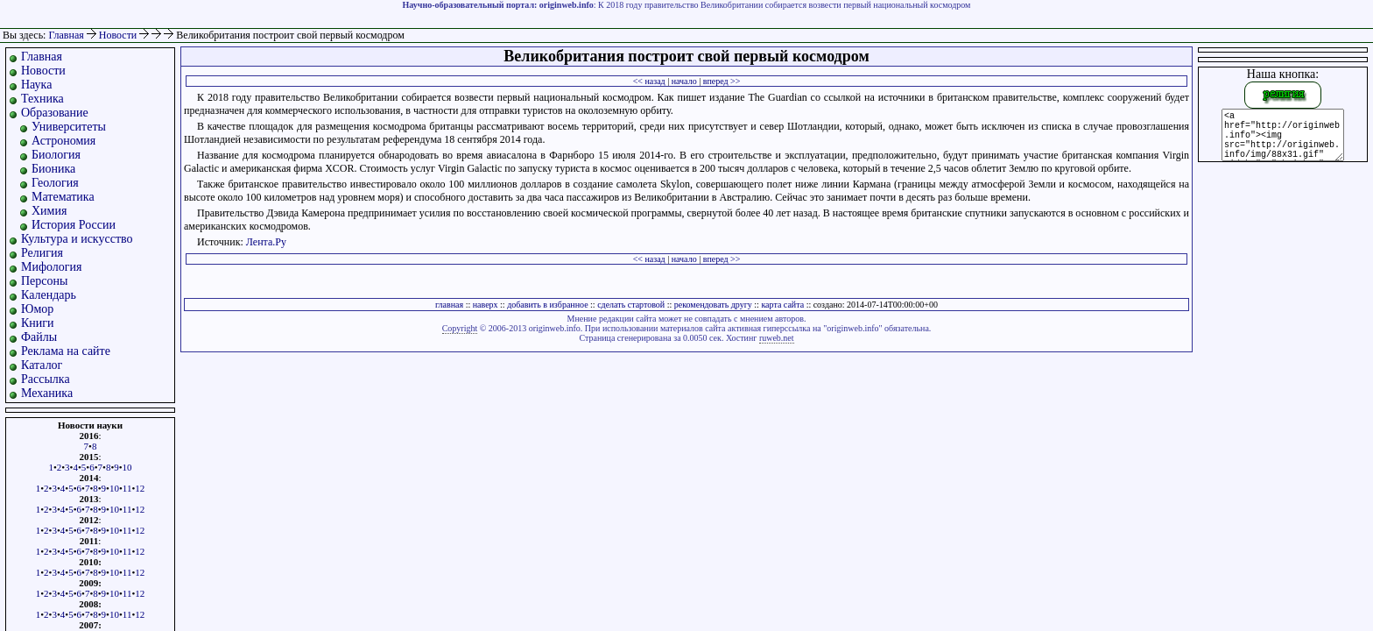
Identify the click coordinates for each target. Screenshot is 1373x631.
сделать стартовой (631, 304)
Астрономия (63, 140)
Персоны (44, 280)
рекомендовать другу (713, 304)
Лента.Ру (266, 242)
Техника (42, 98)
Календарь (48, 294)
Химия (49, 210)
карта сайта (782, 304)
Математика (63, 196)
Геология (55, 182)
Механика (47, 393)
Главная (65, 35)
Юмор (37, 309)
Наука (36, 84)
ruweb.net (776, 338)
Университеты (69, 126)
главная (449, 304)
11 (127, 488)
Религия (42, 252)
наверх (485, 304)
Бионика (53, 168)
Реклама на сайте (65, 351)
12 (139, 488)
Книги (37, 323)
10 (127, 467)
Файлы (39, 337)
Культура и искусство (77, 238)
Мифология (51, 266)
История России (74, 224)
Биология (56, 154)
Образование (54, 112)
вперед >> (722, 81)
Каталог (41, 365)
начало (684, 81)
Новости (119, 35)
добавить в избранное (547, 304)
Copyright (460, 328)
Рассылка (45, 379)
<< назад (649, 81)
